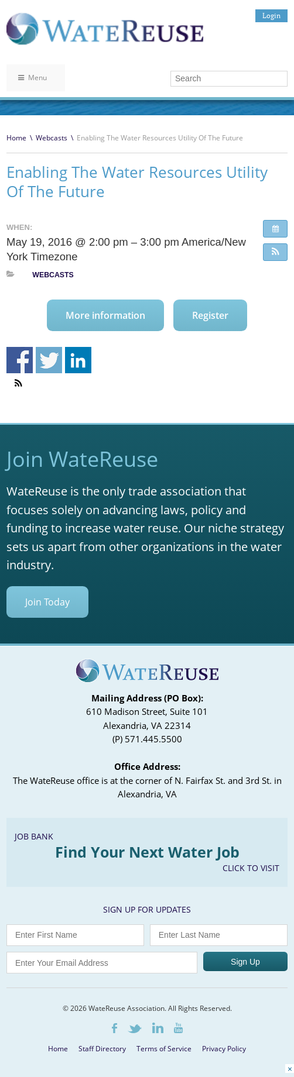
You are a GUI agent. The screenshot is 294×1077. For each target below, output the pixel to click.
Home (16, 138)
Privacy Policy (224, 1049)
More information (105, 315)
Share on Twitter (49, 360)
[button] (275, 252)
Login (271, 15)
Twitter (135, 1028)
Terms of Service (164, 1049)
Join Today (47, 602)
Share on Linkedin (78, 360)
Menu (32, 77)
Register (210, 315)
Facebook (114, 1028)
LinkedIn (157, 1028)
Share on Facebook (19, 360)
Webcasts (51, 138)
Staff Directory (102, 1049)
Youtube (178, 1028)
